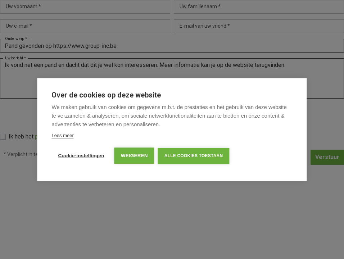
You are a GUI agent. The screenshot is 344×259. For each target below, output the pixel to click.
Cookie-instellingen (81, 155)
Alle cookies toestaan (193, 155)
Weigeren (134, 155)
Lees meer (62, 135)
